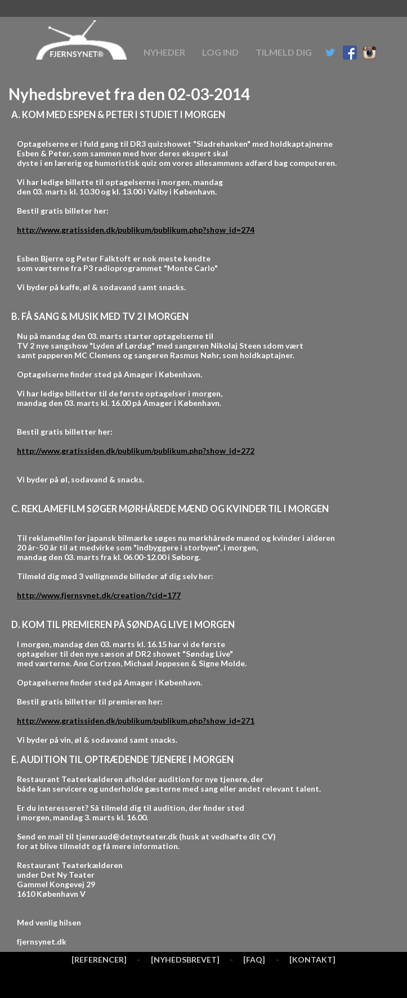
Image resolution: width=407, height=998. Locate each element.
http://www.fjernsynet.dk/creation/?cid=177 (99, 595)
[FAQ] (254, 959)
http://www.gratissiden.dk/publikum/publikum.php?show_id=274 (135, 229)
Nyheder (164, 52)
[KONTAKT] (312, 959)
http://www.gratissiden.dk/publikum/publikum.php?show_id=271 (135, 720)
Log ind (220, 52)
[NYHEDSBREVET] (185, 959)
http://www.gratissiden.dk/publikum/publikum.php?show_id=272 (135, 450)
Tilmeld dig (284, 52)
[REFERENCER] (99, 959)
